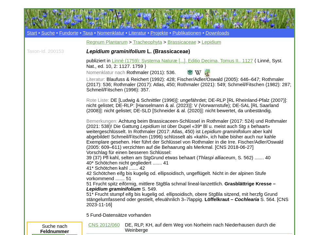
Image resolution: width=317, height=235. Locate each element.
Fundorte (68, 33)
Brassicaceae (182, 42)
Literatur (137, 33)
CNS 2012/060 (104, 224)
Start (32, 33)
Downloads (217, 33)
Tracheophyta (147, 42)
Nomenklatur (110, 33)
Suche (48, 33)
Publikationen (187, 33)
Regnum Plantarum (106, 42)
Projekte (159, 33)
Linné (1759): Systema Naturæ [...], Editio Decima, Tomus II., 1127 (182, 60)
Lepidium (211, 42)
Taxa (88, 33)
